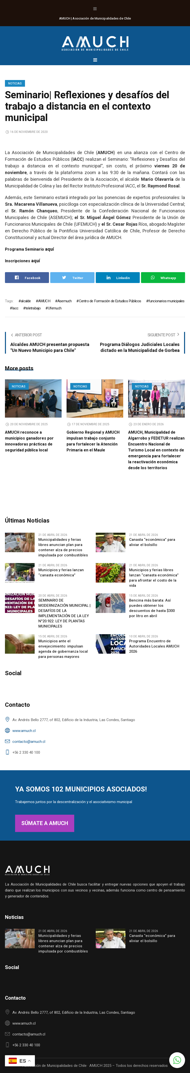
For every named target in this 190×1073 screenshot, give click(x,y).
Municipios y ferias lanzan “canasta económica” (61, 572)
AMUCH (44, 301)
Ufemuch (54, 308)
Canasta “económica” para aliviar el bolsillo (152, 542)
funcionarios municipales (166, 301)
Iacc (15, 308)
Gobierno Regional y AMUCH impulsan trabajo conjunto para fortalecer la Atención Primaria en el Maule (93, 441)
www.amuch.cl (24, 730)
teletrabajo (33, 308)
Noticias (15, 83)
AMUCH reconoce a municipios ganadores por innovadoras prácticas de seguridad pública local (29, 441)
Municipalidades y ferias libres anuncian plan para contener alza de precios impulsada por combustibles (63, 547)
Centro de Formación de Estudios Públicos (110, 301)
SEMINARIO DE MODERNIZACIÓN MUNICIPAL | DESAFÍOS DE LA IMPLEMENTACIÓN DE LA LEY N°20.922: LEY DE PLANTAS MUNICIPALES (64, 613)
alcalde (26, 301)
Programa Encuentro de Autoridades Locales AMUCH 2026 (154, 646)
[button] (177, 1060)
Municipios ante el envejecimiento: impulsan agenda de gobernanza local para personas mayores (63, 649)
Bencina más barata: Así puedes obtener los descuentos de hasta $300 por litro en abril (152, 608)
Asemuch (64, 301)
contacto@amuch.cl (28, 741)
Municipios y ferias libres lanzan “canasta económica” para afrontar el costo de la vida (154, 577)
